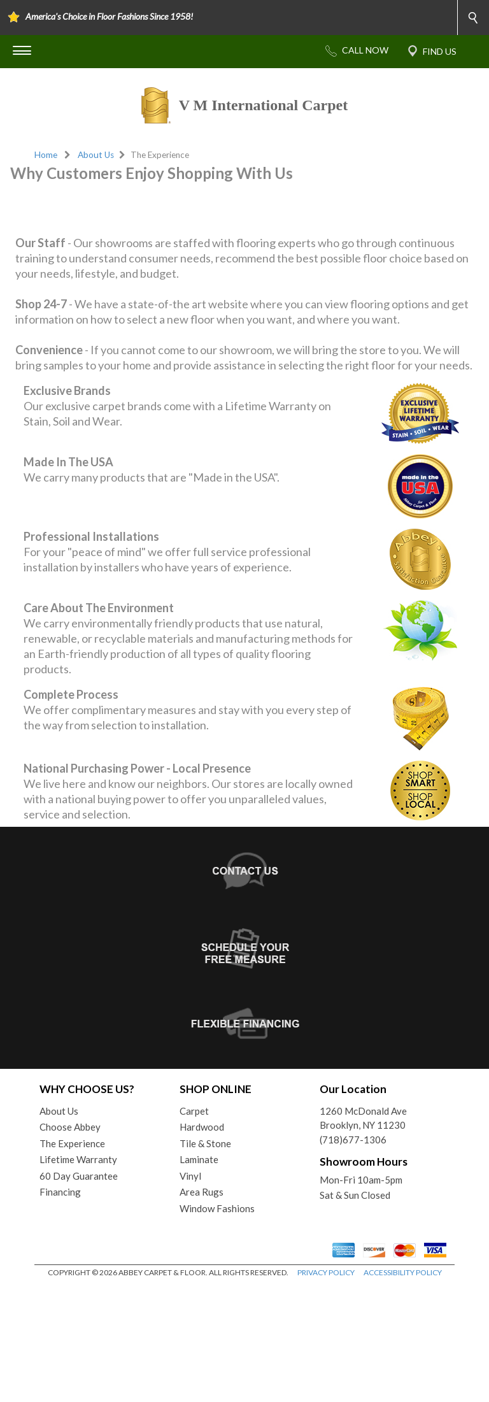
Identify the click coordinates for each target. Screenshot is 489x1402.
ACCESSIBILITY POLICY (403, 1389)
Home (45, 155)
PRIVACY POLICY (326, 1389)
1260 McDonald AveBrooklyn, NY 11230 (363, 1235)
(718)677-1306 (353, 1256)
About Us (96, 155)
